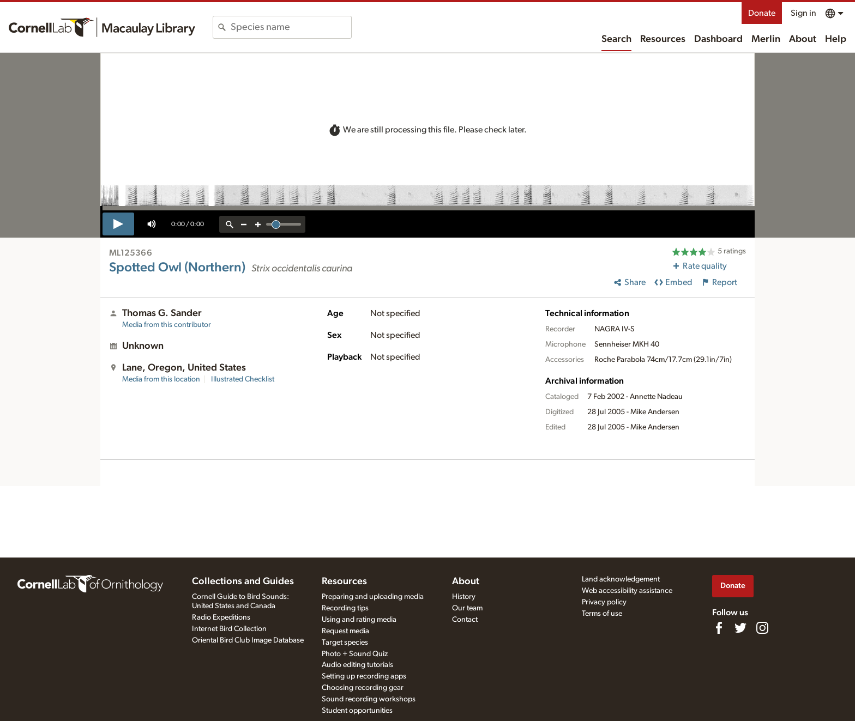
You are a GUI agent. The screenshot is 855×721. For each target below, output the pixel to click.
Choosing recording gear (363, 688)
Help (835, 39)
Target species (345, 642)
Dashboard (718, 39)
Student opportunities (357, 710)
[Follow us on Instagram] (762, 627)
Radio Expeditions (221, 617)
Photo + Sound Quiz (355, 654)
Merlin (765, 39)
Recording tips (345, 608)
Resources (662, 39)
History (463, 597)
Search (616, 39)
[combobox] (291, 27)
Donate (761, 13)
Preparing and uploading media (373, 597)
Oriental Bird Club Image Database (248, 640)
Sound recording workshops (369, 699)
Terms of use (602, 613)
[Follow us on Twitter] (740, 627)
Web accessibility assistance (627, 591)
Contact (465, 619)
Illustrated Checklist (242, 379)
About (802, 39)
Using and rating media (359, 619)
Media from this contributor (166, 325)
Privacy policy (604, 602)
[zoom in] (258, 224)
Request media (345, 631)
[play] (118, 224)
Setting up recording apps (364, 676)
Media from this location (161, 379)
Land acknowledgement (621, 579)
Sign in (803, 13)
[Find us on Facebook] (718, 627)
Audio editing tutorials (357, 665)
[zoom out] (244, 224)
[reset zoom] (230, 224)
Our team (467, 608)
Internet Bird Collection (229, 629)
